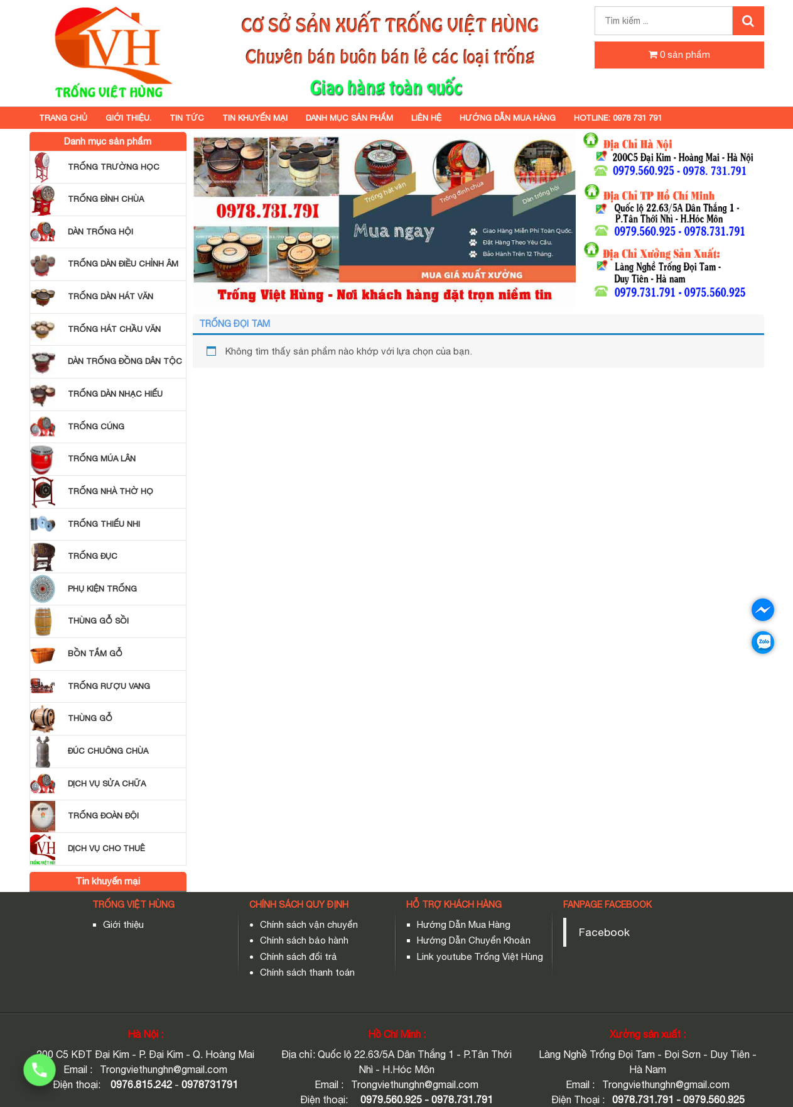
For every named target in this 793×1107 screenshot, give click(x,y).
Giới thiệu (123, 924)
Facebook (604, 932)
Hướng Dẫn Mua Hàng (463, 924)
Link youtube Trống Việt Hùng (480, 956)
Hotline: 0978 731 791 (618, 118)
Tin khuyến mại (255, 118)
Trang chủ (63, 118)
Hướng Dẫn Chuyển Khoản (474, 940)
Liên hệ (426, 118)
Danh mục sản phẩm (349, 118)
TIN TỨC (187, 118)
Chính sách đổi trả (298, 956)
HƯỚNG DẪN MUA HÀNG (508, 118)
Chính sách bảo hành (304, 940)
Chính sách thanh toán (307, 972)
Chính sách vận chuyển (309, 924)
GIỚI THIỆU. (128, 118)
